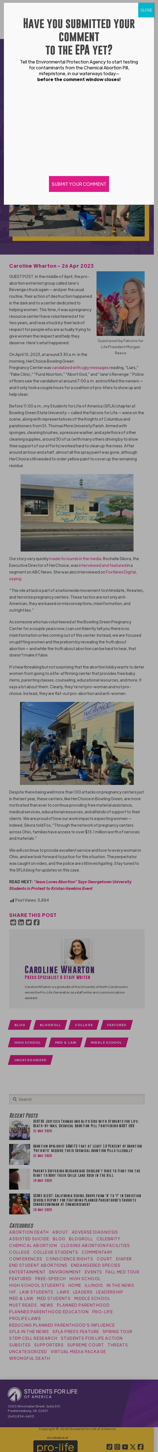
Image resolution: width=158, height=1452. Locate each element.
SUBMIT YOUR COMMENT (79, 184)
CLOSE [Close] (146, 10)
